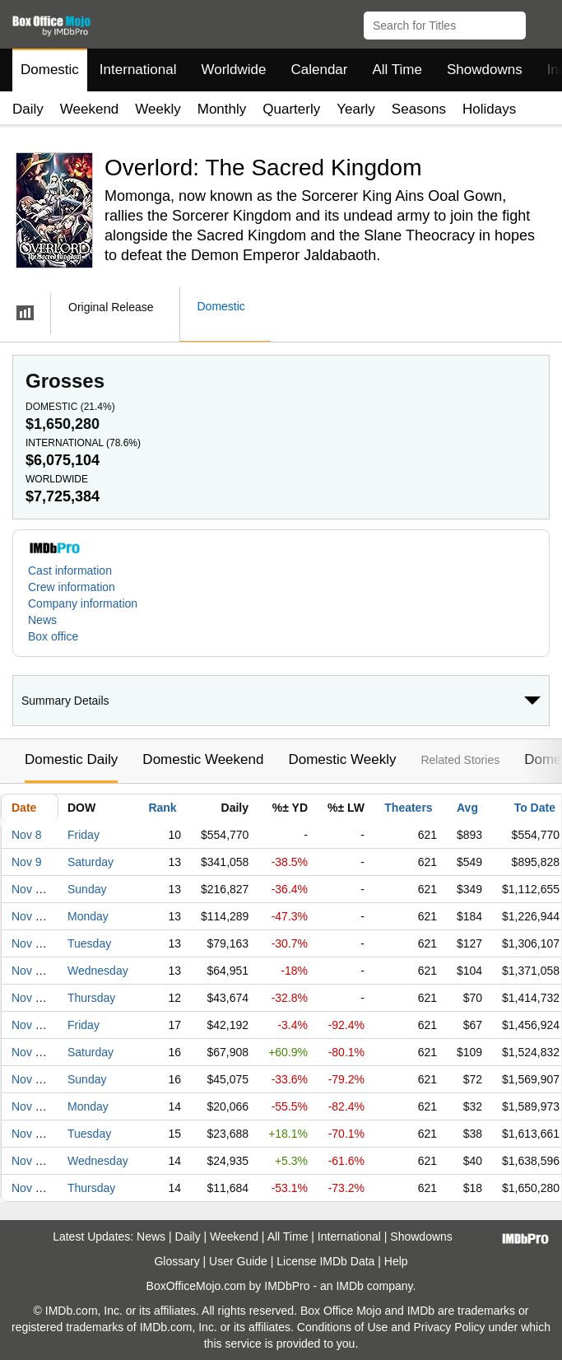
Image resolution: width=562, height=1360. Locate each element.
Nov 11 (30, 916)
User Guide (238, 1261)
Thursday (91, 997)
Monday (88, 916)
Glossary (176, 1261)
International (138, 69)
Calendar (319, 69)
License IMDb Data (325, 1261)
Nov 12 (30, 943)
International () (83, 443)
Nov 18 (30, 1106)
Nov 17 (30, 1079)
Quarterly (291, 109)
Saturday (90, 862)
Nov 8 (27, 834)
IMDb (349, 1285)
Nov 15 (30, 1025)
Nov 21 (30, 1188)
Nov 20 (30, 1160)
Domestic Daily (71, 759)
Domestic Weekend (202, 759)
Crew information (71, 587)
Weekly (157, 109)
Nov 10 (30, 889)
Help (396, 1261)
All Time (397, 69)
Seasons (419, 109)
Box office (53, 636)
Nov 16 (30, 1052)
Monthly (222, 109)
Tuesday (89, 943)
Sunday (86, 889)
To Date (534, 807)
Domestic (50, 69)
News (42, 619)
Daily (28, 109)
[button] (542, 22)
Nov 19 (30, 1133)
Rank (162, 807)
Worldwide (233, 69)
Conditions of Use (342, 1327)
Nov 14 (30, 997)
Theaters (408, 807)
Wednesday (97, 970)
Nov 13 (30, 970)
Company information (82, 603)
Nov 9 (27, 862)
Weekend (89, 109)
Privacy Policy (449, 1327)
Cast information (70, 570)
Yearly (356, 109)
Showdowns (485, 69)
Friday (83, 834)
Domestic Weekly (342, 759)
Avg (467, 807)
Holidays (489, 109)
